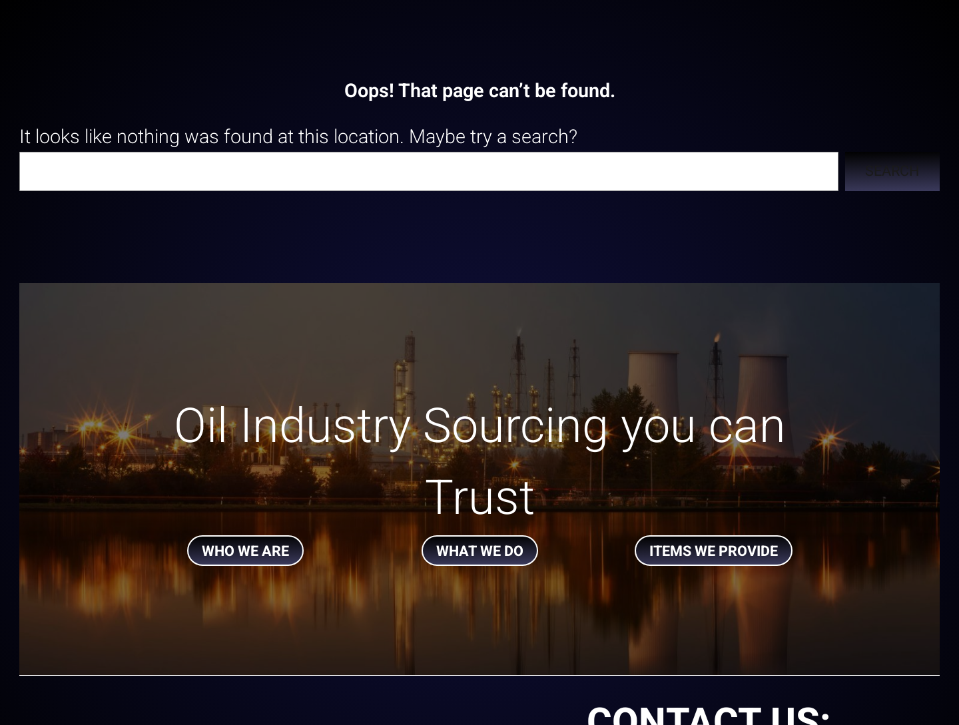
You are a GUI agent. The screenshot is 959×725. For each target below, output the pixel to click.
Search (892, 171)
